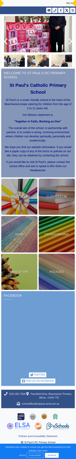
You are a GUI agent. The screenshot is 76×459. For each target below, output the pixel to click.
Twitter (37, 374)
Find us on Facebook (38, 381)
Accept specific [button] (35, 455)
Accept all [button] (52, 455)
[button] (5, 41)
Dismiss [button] (22, 455)
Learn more (41, 450)
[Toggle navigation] (72, 10)
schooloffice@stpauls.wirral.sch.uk (40, 403)
